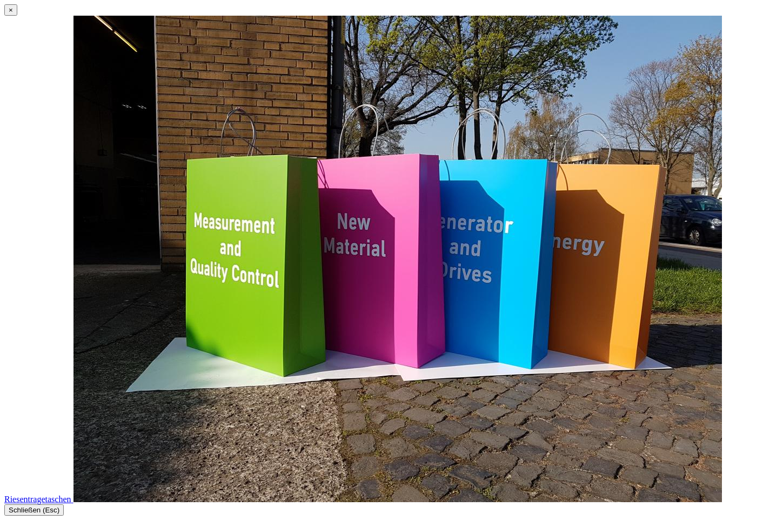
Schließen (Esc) (34, 510)
